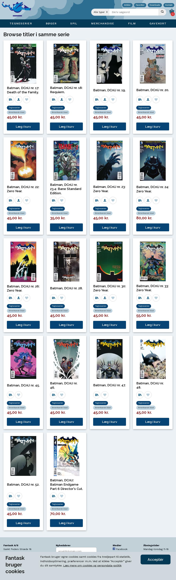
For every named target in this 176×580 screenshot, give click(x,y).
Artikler (127, 5)
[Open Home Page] (18, 10)
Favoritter (140, 5)
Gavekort (158, 23)
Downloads (155, 5)
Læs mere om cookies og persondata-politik (92, 565)
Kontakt (168, 5)
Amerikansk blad (16, 112)
